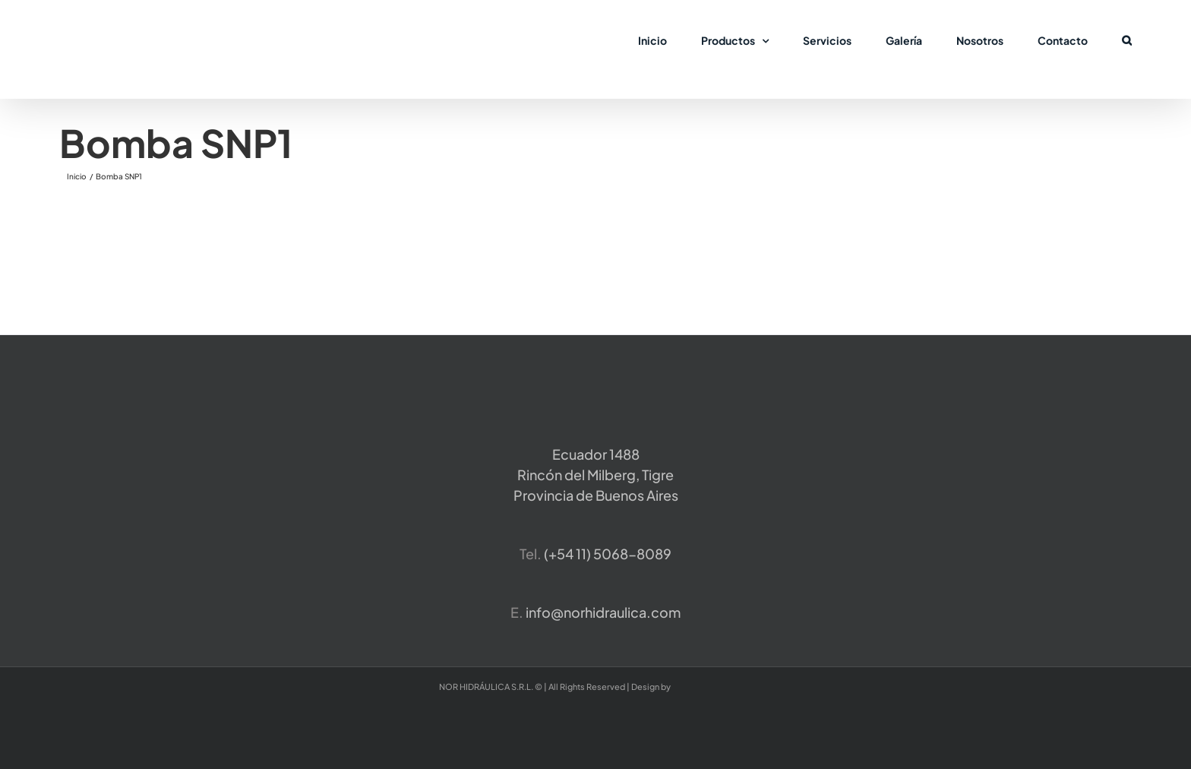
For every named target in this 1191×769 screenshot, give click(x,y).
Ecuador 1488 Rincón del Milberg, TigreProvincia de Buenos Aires (595, 474)
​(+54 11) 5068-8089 (607, 553)
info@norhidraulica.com (603, 612)
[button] (1127, 39)
